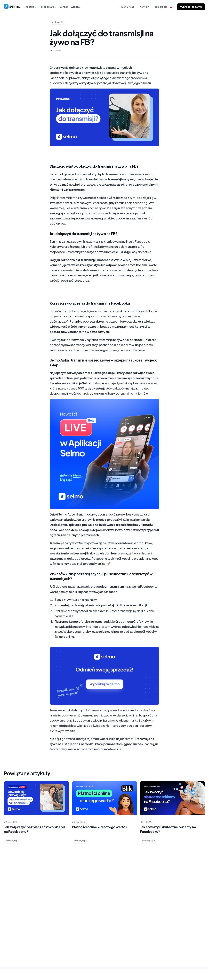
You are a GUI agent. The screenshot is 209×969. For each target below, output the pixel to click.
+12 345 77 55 (127, 6)
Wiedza (76, 6)
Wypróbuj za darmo (191, 6)
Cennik (63, 6)
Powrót (58, 22)
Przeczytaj (12, 843)
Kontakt (144, 6)
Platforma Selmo (66, 624)
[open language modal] (172, 6)
